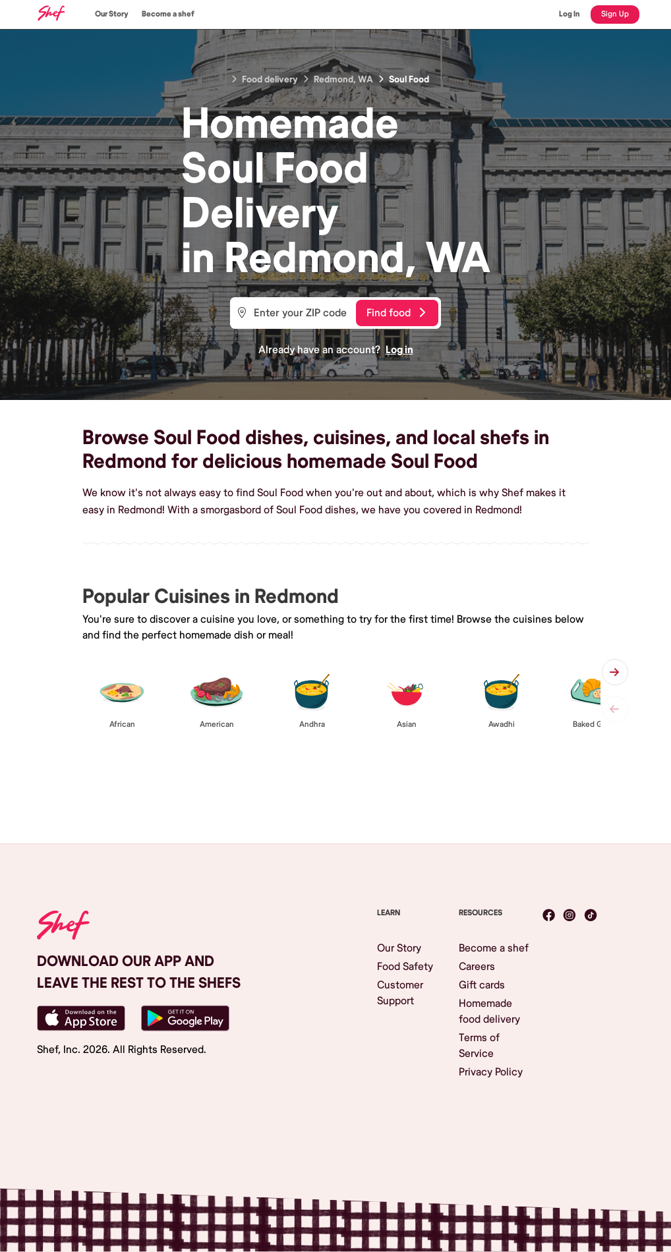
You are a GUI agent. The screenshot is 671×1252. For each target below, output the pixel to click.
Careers (477, 966)
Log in (399, 349)
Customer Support (400, 993)
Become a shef (168, 14)
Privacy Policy (491, 1072)
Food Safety (405, 966)
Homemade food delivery (489, 1011)
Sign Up (615, 14)
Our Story (112, 14)
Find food (395, 313)
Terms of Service (479, 1045)
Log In (569, 14)
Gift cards (482, 985)
